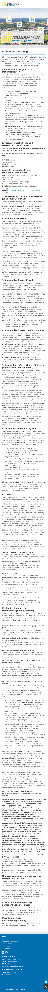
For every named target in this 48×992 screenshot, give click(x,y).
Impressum (6, 946)
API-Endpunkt (7, 974)
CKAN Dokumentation (10, 962)
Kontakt (5, 939)
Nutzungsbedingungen (11, 942)
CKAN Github (7, 964)
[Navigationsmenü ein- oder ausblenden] (44, 4)
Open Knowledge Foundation (13, 966)
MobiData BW (40, 57)
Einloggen (6, 948)
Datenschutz (39, 63)
